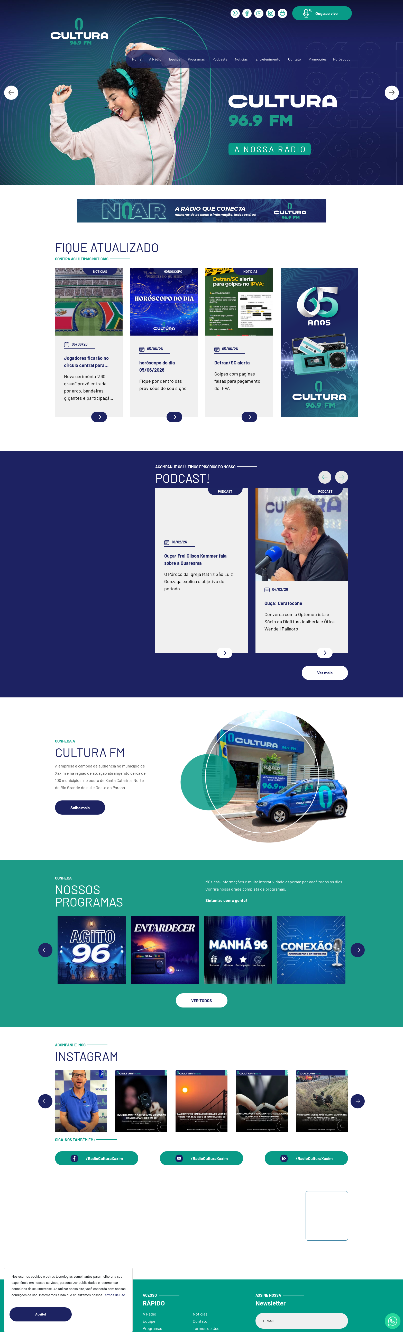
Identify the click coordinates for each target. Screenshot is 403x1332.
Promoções (318, 59)
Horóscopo (342, 59)
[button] (322, 13)
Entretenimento (267, 59)
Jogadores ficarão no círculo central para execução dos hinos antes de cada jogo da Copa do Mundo (86, 362)
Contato (294, 59)
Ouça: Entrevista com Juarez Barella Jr (294, 592)
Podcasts (220, 59)
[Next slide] (392, 93)
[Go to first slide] (358, 936)
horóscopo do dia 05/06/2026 (157, 366)
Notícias (241, 59)
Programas (196, 59)
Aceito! (53, 1314)
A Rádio (155, 59)
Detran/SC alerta (232, 362)
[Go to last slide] (11, 93)
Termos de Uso (114, 1295)
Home (136, 59)
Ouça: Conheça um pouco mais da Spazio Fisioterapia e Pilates (199, 592)
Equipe (174, 59)
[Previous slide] (45, 936)
